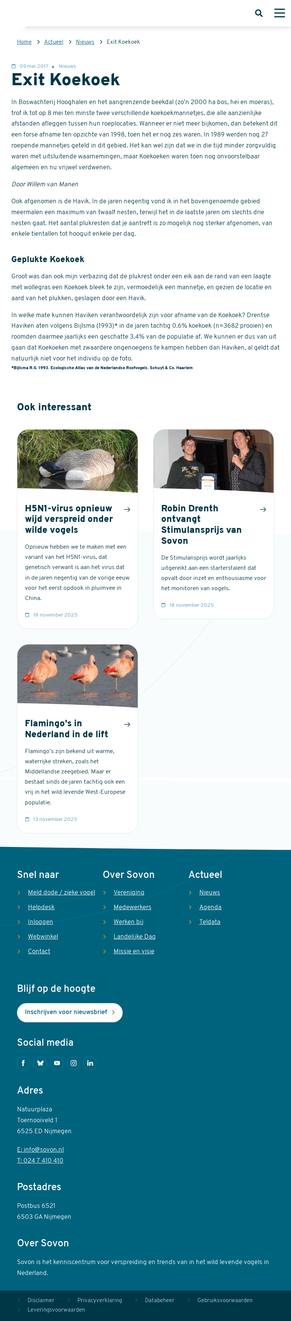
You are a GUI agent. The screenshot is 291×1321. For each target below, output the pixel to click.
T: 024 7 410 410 (40, 1161)
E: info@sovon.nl (40, 1150)
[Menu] (279, 13)
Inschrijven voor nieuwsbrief (66, 1012)
